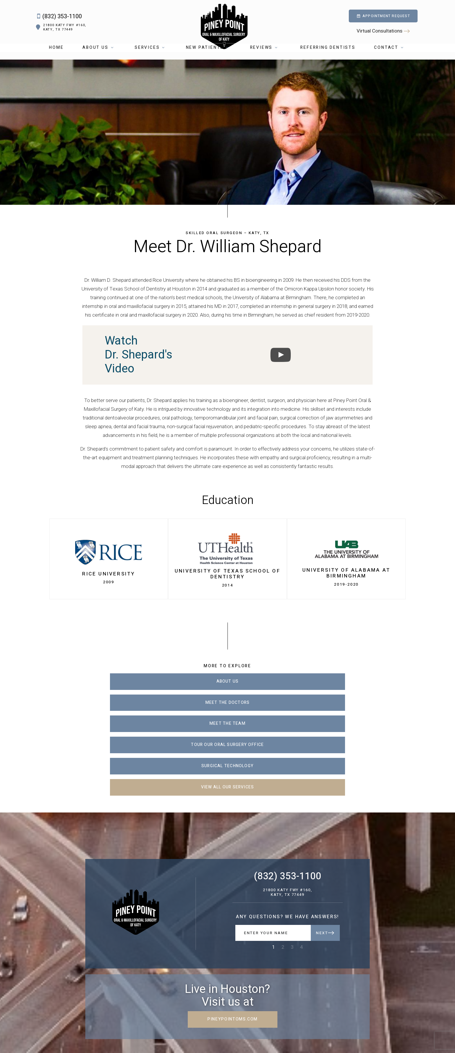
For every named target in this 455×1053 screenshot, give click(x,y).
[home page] (223, 25)
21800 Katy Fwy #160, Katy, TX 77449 (60, 31)
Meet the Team (334, 688)
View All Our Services (334, 709)
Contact (390, 55)
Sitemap (268, 1036)
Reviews (266, 55)
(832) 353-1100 (58, 20)
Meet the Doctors (227, 688)
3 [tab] (292, 869)
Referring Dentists (327, 55)
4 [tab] (301, 869)
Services (152, 55)
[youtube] (100, 1024)
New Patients (209, 55)
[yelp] (111, 1024)
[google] (89, 1024)
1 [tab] (273, 869)
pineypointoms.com (228, 942)
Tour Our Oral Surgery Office (121, 709)
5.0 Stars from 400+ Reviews (95, 1036)
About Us (100, 55)
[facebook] (78, 1024)
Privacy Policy (290, 1036)
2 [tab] (282, 869)
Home (56, 55)
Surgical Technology (227, 709)
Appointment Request (383, 19)
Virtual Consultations (383, 35)
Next (325, 855)
